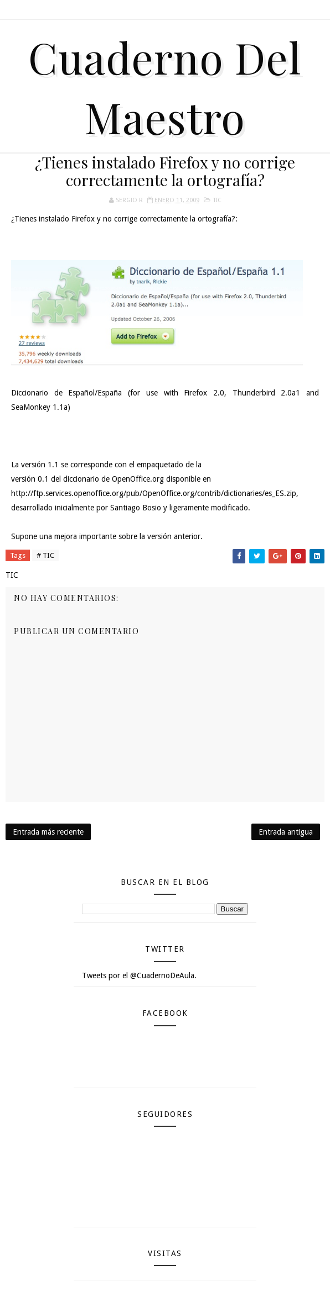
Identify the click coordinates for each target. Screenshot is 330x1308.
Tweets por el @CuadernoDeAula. (139, 975)
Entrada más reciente (48, 831)
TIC (217, 200)
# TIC (45, 555)
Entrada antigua (286, 831)
